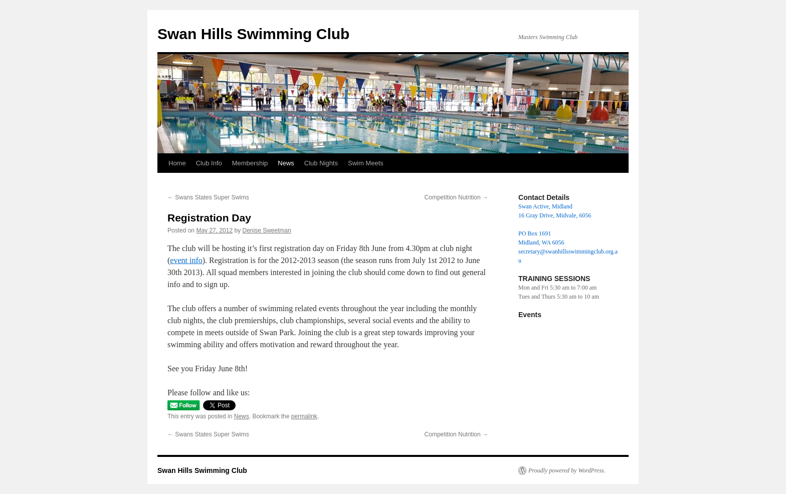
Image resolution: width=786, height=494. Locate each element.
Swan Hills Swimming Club (253, 34)
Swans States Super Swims (208, 197)
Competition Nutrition (456, 197)
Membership (250, 163)
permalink (304, 416)
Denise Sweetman (266, 230)
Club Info (209, 163)
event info (186, 260)
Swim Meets (365, 163)
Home (177, 163)
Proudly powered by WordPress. (567, 470)
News (286, 163)
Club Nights (321, 163)
